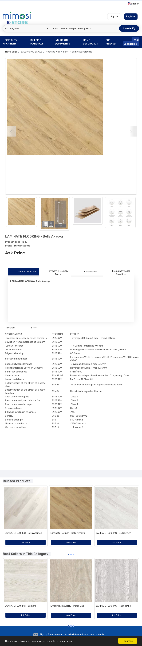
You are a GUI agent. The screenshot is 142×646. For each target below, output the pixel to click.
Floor (65, 51)
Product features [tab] (23, 271)
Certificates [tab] (87, 271)
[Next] (131, 131)
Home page (11, 51)
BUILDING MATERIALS (31, 51)
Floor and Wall (53, 51)
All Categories (131, 42)
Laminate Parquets (82, 51)
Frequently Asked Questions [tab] (117, 273)
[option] (71, 107)
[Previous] (10, 131)
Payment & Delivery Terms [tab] (55, 273)
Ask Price (15, 252)
